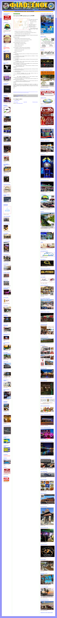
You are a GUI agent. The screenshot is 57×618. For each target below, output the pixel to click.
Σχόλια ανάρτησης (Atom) (20, 103)
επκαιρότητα (17, 96)
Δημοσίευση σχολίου (16, 100)
